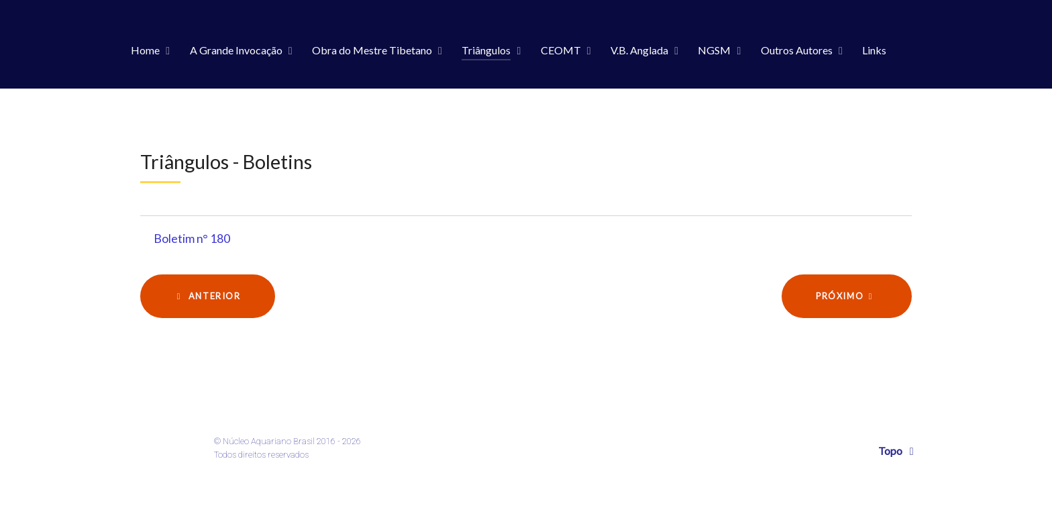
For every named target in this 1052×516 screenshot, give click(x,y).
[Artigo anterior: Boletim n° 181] (207, 296)
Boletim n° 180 (192, 238)
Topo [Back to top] (898, 450)
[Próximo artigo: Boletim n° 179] (847, 296)
